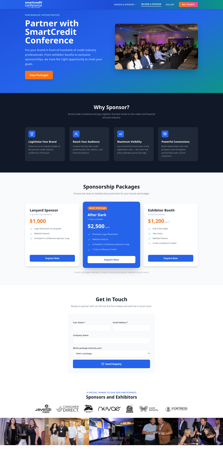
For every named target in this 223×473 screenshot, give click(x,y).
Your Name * (79, 322)
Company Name (80, 335)
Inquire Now (52, 258)
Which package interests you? (87, 348)
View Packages (39, 75)
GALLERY (170, 4)
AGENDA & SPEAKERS (125, 4)
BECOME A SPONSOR (151, 4)
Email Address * (120, 322)
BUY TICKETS (188, 4)
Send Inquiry (111, 364)
